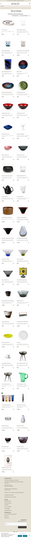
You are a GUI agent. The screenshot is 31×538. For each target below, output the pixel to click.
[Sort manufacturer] (16, 15)
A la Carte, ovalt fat (4, 29)
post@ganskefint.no (8, 510)
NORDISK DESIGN (14, 8)
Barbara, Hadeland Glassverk (6, 50)
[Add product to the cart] (13, 34)
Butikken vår (6, 517)
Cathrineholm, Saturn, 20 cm (6, 113)
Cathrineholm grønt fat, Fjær (21, 92)
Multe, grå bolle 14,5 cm (20, 300)
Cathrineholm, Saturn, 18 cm (21, 113)
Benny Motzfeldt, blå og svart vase (6, 71)
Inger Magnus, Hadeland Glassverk (22, 217)
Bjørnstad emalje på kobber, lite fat (7, 92)
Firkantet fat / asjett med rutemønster (7, 175)
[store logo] (15, 3)
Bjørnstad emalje (19, 71)
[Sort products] (25, 15)
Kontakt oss (6, 515)
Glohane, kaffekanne (5, 196)
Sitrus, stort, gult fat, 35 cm (5, 342)
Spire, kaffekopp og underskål (6, 363)
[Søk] (15, 6)
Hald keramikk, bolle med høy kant (7, 217)
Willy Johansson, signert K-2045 (6, 467)
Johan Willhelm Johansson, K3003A (22, 238)
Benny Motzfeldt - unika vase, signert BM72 (23, 50)
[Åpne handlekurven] (30, 3)
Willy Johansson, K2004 (20, 425)
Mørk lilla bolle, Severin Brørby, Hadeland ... (8, 300)
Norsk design (19, 8)
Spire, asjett (18, 342)
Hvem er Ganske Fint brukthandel (10, 514)
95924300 (8, 508)
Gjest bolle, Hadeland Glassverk (21, 175)
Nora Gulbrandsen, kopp (5, 321)
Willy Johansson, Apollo (5, 425)
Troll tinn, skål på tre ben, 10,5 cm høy (22, 363)
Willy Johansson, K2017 (5, 446)
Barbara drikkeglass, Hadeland (21, 29)
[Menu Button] (1, 3)
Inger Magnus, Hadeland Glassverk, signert (8, 238)
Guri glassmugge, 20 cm (20, 196)
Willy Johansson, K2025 (20, 446)
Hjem (10, 8)
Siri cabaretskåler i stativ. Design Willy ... (22, 321)
